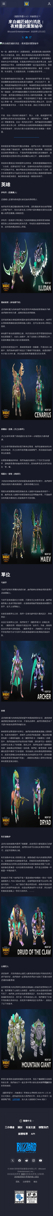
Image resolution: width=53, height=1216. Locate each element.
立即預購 (16, 1099)
